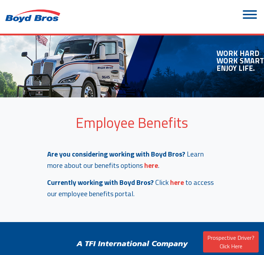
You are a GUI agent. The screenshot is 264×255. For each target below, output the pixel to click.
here (151, 165)
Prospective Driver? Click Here (230, 241)
